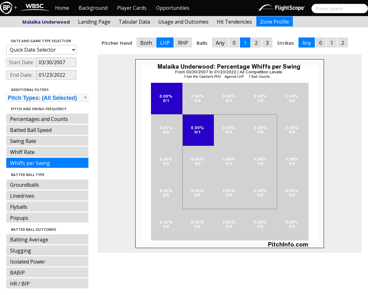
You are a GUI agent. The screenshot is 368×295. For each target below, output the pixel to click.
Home (62, 7)
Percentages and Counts (39, 119)
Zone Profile (274, 21)
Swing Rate (23, 141)
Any (220, 42)
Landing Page (94, 21)
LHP (165, 42)
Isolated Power (27, 261)
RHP (183, 42)
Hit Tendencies (234, 21)
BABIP (17, 272)
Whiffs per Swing (30, 163)
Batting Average (29, 239)
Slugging (20, 250)
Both (146, 42)
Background (93, 7)
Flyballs (18, 206)
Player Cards (132, 7)
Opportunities (172, 7)
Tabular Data (134, 21)
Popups (19, 217)
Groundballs (24, 184)
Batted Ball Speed (31, 130)
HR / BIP (20, 283)
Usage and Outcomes (183, 21)
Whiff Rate (22, 152)
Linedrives (22, 195)
